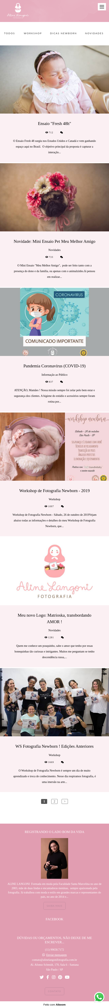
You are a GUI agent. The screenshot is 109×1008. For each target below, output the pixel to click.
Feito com (54, 1004)
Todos (9, 33)
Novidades (94, 33)
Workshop (33, 33)
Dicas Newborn (63, 33)
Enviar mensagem (56, 955)
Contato (54, 991)
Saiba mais (54, 905)
